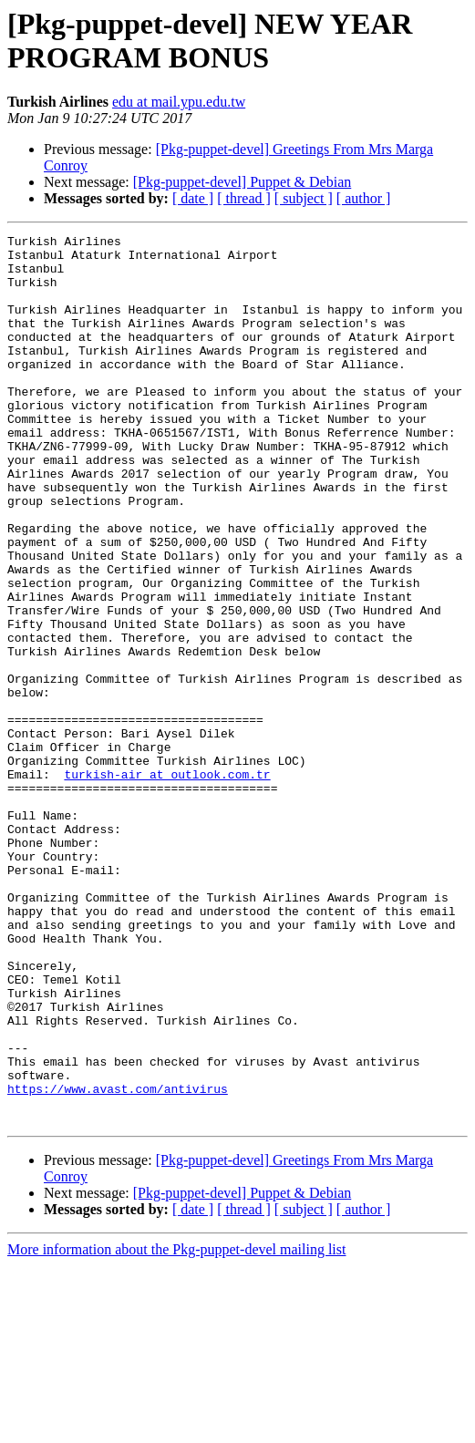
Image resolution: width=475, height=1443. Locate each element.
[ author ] (363, 198)
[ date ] (192, 198)
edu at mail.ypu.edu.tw (178, 101)
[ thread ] (244, 198)
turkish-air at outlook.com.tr (167, 883)
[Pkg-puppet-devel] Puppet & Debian (242, 182)
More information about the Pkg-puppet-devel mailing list (176, 1427)
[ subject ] (303, 198)
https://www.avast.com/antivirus (117, 1260)
